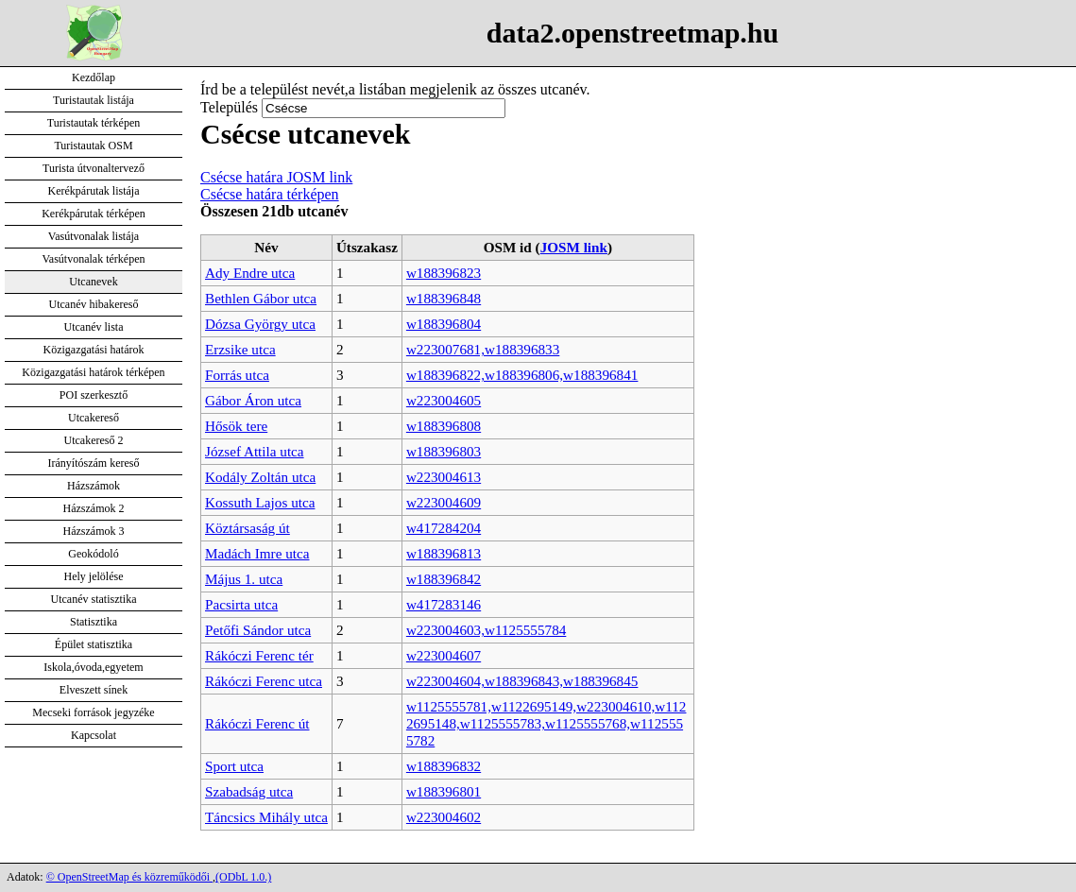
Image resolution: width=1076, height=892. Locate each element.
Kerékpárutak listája (94, 190)
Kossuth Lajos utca (260, 502)
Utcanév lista (94, 327)
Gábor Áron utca (253, 400)
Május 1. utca (243, 579)
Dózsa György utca (260, 324)
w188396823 (443, 273)
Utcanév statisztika (94, 599)
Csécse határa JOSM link (276, 177)
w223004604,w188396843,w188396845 (522, 681)
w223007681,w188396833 (482, 349)
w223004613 (443, 477)
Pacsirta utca (241, 604)
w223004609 (443, 502)
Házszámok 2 (94, 508)
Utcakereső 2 (94, 440)
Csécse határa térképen (269, 194)
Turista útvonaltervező (94, 168)
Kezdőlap (93, 77)
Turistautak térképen (94, 122)
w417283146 (443, 604)
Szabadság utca (249, 791)
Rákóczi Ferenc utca (263, 681)
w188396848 (443, 298)
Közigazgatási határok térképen (93, 372)
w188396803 (443, 451)
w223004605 (443, 400)
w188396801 (443, 791)
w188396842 (443, 579)
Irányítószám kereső (94, 463)
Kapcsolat (93, 735)
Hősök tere (236, 426)
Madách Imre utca (257, 553)
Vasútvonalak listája (93, 236)
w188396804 (443, 324)
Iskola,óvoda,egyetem (93, 667)
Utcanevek (93, 281)
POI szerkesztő (94, 395)
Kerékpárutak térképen (93, 213)
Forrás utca (237, 375)
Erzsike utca (240, 349)
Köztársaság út (247, 528)
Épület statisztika (93, 644)
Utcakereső (93, 417)
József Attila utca (254, 451)
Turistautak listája (93, 100)
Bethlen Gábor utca (260, 298)
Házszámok (93, 485)
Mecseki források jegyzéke (93, 712)
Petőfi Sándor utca (258, 630)
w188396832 (443, 766)
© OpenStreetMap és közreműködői (129, 876)
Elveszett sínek (94, 689)
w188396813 (443, 553)
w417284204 (443, 528)
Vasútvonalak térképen (94, 259)
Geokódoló (93, 553)
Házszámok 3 (94, 531)
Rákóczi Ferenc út (257, 723)
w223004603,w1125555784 (486, 630)
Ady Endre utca (250, 273)
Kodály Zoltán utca (260, 477)
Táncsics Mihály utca (266, 817)
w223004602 (443, 817)
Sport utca (234, 766)
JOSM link (573, 247)
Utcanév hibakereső (94, 304)
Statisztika (93, 621)
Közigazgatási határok (94, 349)
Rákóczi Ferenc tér (259, 655)
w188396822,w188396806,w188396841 (522, 375)
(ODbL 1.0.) (243, 876)
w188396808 (443, 426)
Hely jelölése (94, 576)
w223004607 (443, 655)
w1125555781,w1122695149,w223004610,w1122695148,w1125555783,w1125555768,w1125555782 (546, 723)
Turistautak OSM (93, 145)
